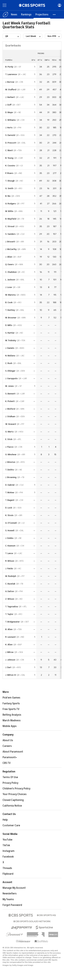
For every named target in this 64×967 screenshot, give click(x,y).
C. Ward (9, 150)
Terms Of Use (10, 777)
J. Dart (8, 667)
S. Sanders (10, 234)
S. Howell (9, 530)
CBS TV (7, 763)
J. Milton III (10, 675)
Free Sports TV (11, 709)
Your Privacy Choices (15, 794)
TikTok (6, 845)
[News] (14, 15)
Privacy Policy (10, 783)
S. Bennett (10, 393)
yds (54, 60)
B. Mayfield (10, 218)
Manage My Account (14, 888)
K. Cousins (10, 165)
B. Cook (9, 302)
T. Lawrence (11, 74)
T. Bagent (9, 500)
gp (33, 60)
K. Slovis (9, 515)
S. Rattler (10, 332)
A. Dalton (9, 591)
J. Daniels (9, 348)
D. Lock (8, 507)
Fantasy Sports (11, 703)
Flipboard (8, 873)
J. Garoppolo (11, 378)
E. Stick (8, 439)
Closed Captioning (13, 800)
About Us (8, 740)
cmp (47, 60)
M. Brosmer (10, 317)
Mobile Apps (10, 726)
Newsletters (10, 893)
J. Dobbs (9, 538)
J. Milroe (9, 652)
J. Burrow (9, 82)
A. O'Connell (11, 523)
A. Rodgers (10, 203)
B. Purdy (9, 66)
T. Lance (9, 553)
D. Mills (8, 325)
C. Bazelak (10, 583)
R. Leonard (10, 637)
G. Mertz (9, 431)
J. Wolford (10, 408)
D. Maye (9, 112)
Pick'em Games (11, 697)
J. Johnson (10, 659)
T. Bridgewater (12, 621)
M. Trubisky (10, 340)
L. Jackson (10, 279)
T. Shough (10, 180)
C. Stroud (9, 226)
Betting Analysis (12, 714)
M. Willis (9, 211)
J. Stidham (10, 416)
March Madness (12, 720)
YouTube (7, 839)
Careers (7, 746)
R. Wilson (9, 561)
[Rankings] (26, 15)
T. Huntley (10, 310)
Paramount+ (10, 757)
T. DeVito (9, 469)
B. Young (9, 158)
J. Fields (9, 568)
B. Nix (7, 196)
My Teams (8, 899)
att (40, 60)
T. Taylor (9, 614)
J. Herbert (10, 97)
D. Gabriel (10, 485)
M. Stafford (10, 89)
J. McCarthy (11, 249)
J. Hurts (9, 127)
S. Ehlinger (10, 370)
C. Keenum (10, 545)
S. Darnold (10, 135)
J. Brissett (10, 241)
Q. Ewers (9, 264)
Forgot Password (12, 905)
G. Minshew (10, 454)
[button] (54, 15)
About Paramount (13, 751)
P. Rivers (9, 173)
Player (8, 60)
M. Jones (9, 386)
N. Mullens (10, 355)
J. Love (8, 287)
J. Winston (10, 462)
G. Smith (9, 188)
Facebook (8, 856)
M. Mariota (10, 294)
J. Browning (10, 477)
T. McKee (9, 492)
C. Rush (8, 363)
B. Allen (9, 629)
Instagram (8, 851)
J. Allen (8, 256)
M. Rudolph (10, 576)
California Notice (12, 805)
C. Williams (10, 120)
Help (5, 819)
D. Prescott (10, 142)
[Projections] (41, 15)
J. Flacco (9, 446)
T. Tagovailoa (11, 606)
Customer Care (11, 825)
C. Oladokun (11, 272)
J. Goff (8, 104)
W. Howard (10, 424)
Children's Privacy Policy (16, 788)
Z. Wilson (9, 599)
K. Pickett (10, 401)
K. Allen (9, 644)
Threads (7, 868)
